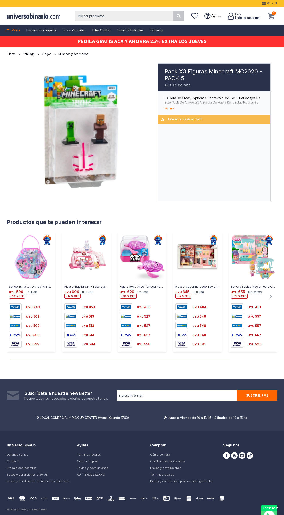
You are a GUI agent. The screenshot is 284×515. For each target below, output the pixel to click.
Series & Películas (130, 30)
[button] (178, 16)
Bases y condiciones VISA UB (27, 474)
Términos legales (89, 454)
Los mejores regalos (41, 30)
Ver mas (169, 108)
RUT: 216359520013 (91, 474)
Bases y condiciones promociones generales (38, 481)
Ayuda (216, 16)
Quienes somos (17, 454)
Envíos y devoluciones (92, 468)
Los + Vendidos (74, 30)
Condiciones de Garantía (167, 461)
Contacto (13, 461)
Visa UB (272, 3)
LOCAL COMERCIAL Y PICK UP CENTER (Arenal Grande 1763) (84, 418)
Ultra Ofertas (101, 30)
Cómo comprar (87, 461)
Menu (16, 30)
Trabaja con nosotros (22, 468)
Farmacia (156, 30)
